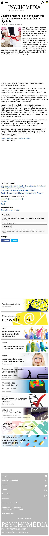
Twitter (14, 240)
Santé (3, 204)
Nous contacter (7, 514)
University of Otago (25, 138)
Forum (4, 485)
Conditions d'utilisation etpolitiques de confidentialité (12, 508)
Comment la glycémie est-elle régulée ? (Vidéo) (18, 190)
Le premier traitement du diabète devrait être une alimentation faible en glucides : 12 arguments (23, 187)
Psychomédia (5, 24)
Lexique (5, 476)
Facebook (5, 240)
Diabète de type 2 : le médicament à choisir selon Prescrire (22, 193)
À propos (5, 498)
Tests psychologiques (10, 480)
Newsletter (6, 494)
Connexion (6, 489)
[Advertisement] (24, 69)
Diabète (3, 201)
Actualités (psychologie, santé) (12, 199)
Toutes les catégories (24, 518)
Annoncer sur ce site (10, 503)
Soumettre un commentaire (10, 210)
